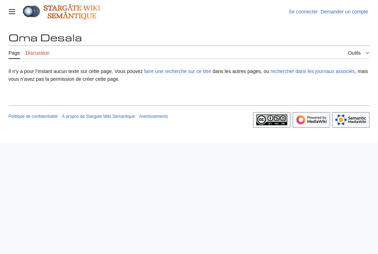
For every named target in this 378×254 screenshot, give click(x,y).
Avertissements (153, 116)
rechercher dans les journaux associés (312, 71)
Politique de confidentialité (33, 116)
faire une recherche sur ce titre (177, 71)
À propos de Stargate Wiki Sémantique (98, 116)
